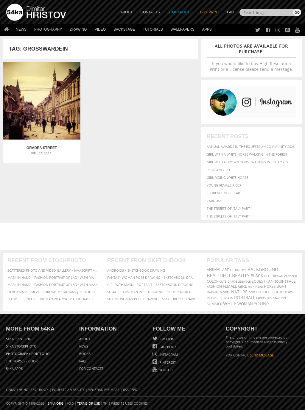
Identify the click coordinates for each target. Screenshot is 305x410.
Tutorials (153, 29)
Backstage (124, 29)
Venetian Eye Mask (103, 389)
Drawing (78, 29)
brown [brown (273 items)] (278, 276)
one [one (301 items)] (251, 292)
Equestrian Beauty (68, 389)
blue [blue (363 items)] (268, 276)
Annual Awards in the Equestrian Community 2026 (251, 146)
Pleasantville (219, 170)
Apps (207, 29)
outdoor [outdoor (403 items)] (264, 292)
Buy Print (209, 12)
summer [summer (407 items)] (214, 304)
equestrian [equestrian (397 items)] (262, 281)
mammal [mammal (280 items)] (213, 292)
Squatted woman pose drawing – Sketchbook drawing (152, 291)
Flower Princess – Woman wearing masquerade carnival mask (52, 299)
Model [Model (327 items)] (225, 292)
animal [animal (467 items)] (214, 269)
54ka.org (55, 403)
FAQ (230, 12)
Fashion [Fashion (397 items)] (214, 286)
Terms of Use (88, 403)
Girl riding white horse (227, 177)
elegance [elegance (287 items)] (243, 282)
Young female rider (224, 185)
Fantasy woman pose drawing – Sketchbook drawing (152, 277)
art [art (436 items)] (225, 269)
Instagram (168, 354)
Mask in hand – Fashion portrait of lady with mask (52, 284)
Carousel (215, 200)
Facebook (167, 347)
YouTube (166, 370)
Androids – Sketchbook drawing (136, 270)
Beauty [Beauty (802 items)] (241, 275)
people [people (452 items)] (213, 298)
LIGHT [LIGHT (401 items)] (281, 286)
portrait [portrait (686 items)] (244, 298)
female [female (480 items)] (230, 286)
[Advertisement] (153, 236)
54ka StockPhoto (21, 346)
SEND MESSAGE (262, 355)
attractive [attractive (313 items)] (238, 270)
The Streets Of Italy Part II (230, 208)
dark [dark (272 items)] (231, 282)
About (84, 339)
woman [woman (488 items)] (245, 303)
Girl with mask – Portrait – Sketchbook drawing (150, 284)
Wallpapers (182, 29)
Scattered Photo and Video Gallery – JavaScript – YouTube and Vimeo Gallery (52, 270)
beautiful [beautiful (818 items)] (219, 275)
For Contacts (91, 368)
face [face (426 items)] (291, 281)
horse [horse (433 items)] (270, 286)
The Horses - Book (22, 361)
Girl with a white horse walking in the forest (247, 154)
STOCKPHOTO (180, 12)
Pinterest (167, 362)
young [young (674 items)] (262, 303)
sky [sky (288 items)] (269, 298)
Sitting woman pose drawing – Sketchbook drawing (152, 299)
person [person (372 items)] (226, 298)
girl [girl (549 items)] (242, 286)
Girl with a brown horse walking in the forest (248, 162)
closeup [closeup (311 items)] (290, 276)
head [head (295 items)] (259, 287)
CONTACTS (150, 12)
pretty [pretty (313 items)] (261, 298)
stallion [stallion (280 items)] (279, 298)
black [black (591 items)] (256, 275)
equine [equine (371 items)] (280, 281)
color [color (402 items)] (212, 281)
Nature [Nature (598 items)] (239, 292)
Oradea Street (35, 135)
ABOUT (126, 12)
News (21, 29)
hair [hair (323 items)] (251, 286)
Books (85, 353)
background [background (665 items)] (263, 269)
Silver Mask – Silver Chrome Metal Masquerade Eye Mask (52, 291)
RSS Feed (130, 389)
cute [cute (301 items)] (223, 282)
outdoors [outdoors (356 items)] (283, 292)
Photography (48, 29)
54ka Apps (14, 368)
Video (100, 29)
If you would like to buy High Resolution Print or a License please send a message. (251, 57)
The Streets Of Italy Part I (229, 216)
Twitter (166, 339)
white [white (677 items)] (229, 303)
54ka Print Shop (20, 339)
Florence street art (224, 193)
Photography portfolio (28, 353)
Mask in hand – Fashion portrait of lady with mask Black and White (52, 277)
